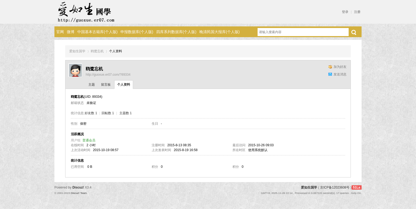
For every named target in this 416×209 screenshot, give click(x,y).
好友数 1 (91, 113)
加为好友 (340, 67)
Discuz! (78, 187)
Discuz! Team (79, 192)
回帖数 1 (108, 113)
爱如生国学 (77, 51)
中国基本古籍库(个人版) (97, 32)
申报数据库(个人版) (136, 32)
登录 (345, 12)
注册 (357, 12)
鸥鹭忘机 (97, 51)
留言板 (106, 84)
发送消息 (340, 74)
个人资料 (123, 84)
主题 (91, 84)
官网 (60, 32)
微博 (70, 32)
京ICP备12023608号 (334, 187)
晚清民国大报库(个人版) (219, 32)
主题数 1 (125, 113)
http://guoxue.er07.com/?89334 (108, 74)
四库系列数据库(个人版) (176, 32)
